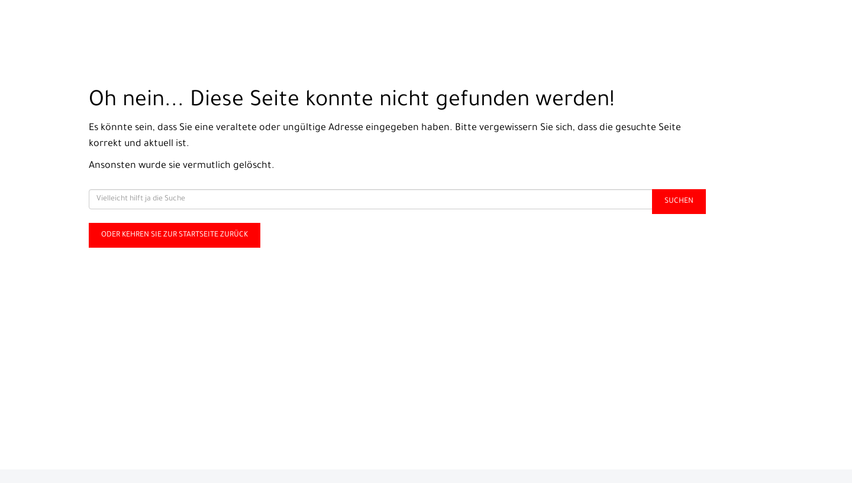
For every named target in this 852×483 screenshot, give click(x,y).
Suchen (678, 201)
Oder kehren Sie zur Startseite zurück (174, 235)
